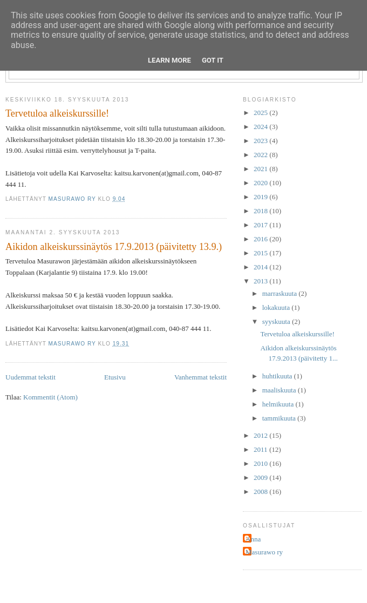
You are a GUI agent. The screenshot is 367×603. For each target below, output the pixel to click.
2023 (261, 141)
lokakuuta (277, 307)
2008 (261, 491)
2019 (261, 197)
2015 (261, 253)
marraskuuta (280, 293)
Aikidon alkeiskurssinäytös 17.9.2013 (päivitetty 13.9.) (113, 246)
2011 (261, 449)
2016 (261, 239)
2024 (261, 127)
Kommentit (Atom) (50, 397)
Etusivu (115, 377)
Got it (212, 60)
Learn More (169, 60)
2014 (261, 267)
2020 (261, 183)
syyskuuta (277, 321)
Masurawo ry (264, 552)
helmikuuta (279, 404)
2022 (261, 155)
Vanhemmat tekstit (200, 377)
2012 (261, 435)
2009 (261, 477)
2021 (261, 169)
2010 (261, 463)
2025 (261, 113)
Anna (253, 539)
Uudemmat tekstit (30, 377)
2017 (261, 225)
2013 (261, 281)
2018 (261, 211)
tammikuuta (279, 418)
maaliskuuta (280, 390)
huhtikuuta (278, 376)
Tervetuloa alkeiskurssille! (57, 113)
